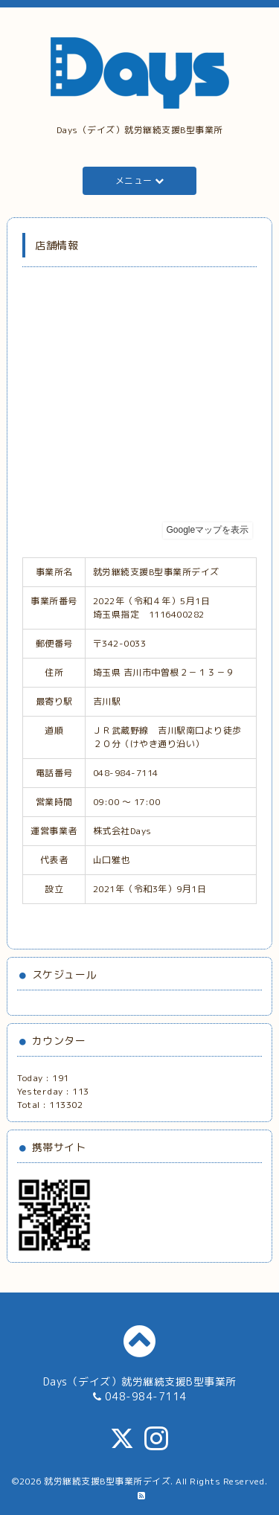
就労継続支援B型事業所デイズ (107, 1481)
